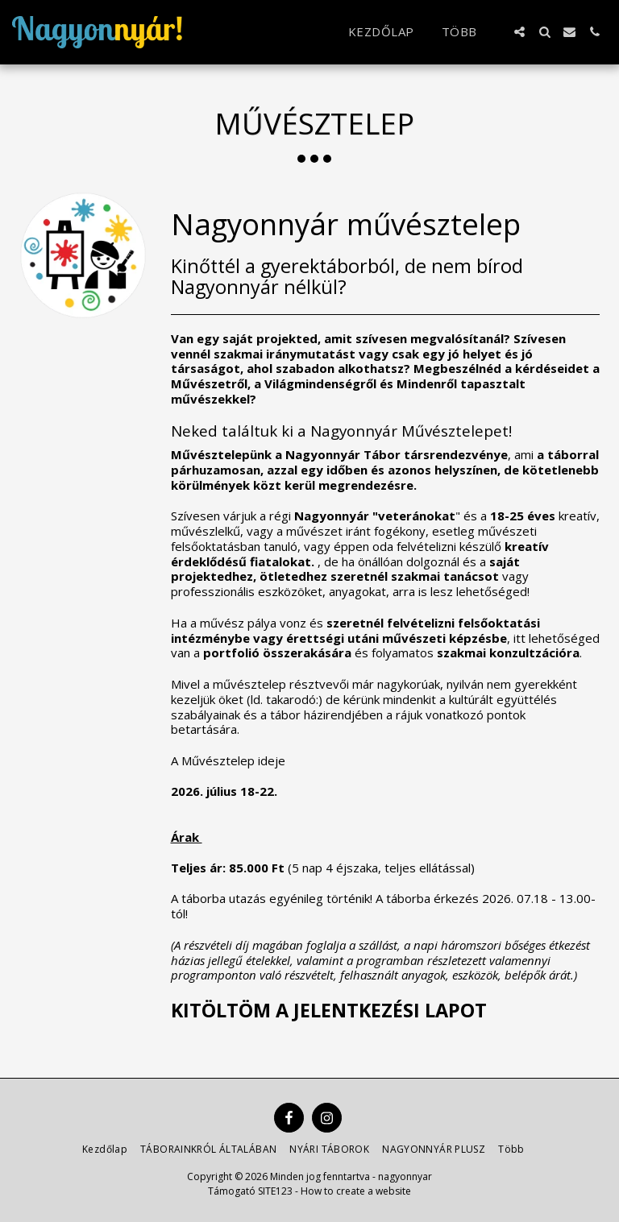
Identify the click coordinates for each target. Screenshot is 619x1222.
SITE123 (275, 1191)
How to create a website (356, 1191)
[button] (519, 32)
